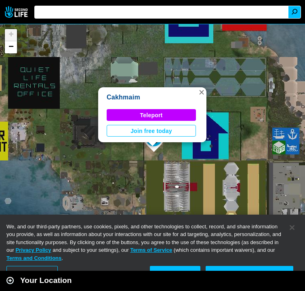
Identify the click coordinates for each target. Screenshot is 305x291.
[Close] (292, 227)
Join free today (151, 131)
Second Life (17, 12)
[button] (201, 92)
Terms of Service (151, 250)
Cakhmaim (123, 97)
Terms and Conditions (33, 258)
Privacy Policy (33, 250)
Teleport (151, 115)
